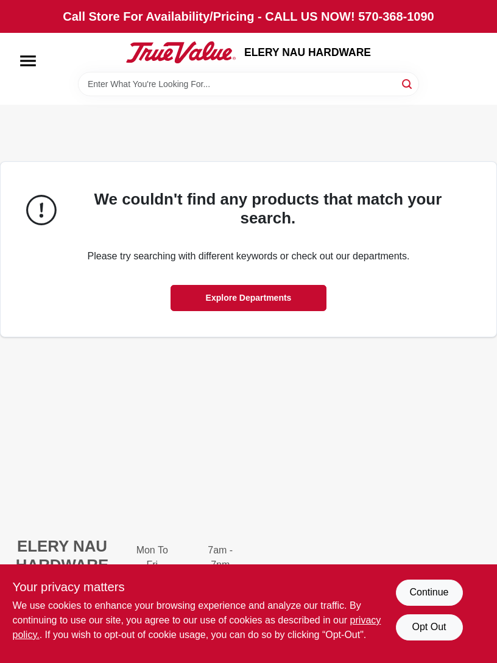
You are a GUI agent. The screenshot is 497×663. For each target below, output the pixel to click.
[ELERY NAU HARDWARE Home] (181, 52)
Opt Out (429, 627)
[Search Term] (248, 84)
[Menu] (28, 61)
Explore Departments (249, 298)
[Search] (408, 83)
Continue (428, 592)
